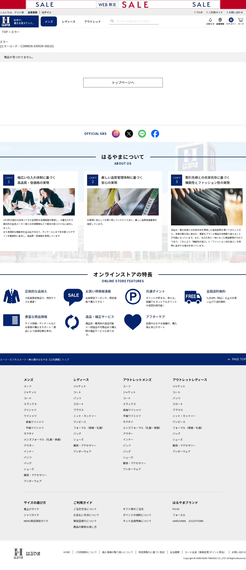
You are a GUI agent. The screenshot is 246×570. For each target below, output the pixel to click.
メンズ (49, 21)
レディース (68, 21)
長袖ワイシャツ (35, 422)
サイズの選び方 (35, 502)
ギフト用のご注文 (133, 509)
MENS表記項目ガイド (36, 521)
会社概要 (175, 552)
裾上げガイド (31, 509)
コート (28, 398)
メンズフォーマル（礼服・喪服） (43, 439)
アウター (29, 445)
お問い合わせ (236, 12)
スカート (78, 404)
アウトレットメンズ (137, 379)
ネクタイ (29, 433)
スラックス (30, 404)
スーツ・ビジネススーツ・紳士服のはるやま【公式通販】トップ (34, 359)
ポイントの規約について (137, 515)
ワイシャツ (30, 416)
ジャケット (30, 392)
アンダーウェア (33, 481)
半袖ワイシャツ (35, 428)
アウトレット (92, 21)
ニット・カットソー (85, 416)
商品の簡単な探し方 (85, 527)
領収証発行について (85, 521)
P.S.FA (176, 509)
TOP (5, 32)
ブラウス (78, 410)
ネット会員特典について (137, 521)
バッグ (28, 463)
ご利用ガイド (216, 12)
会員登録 (32, 12)
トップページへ (123, 82)
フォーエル (179, 515)
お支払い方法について (86, 515)
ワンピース (79, 422)
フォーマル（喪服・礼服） (88, 428)
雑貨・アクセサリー (35, 475)
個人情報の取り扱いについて (117, 552)
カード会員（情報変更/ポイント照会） (205, 552)
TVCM (199, 12)
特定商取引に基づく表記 (151, 552)
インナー (29, 451)
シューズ (29, 469)
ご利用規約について (86, 552)
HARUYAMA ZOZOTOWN (188, 521)
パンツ (28, 457)
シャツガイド (31, 515)
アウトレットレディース (190, 379)
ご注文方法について (85, 509)
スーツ (28, 386)
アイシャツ (30, 410)
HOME (66, 552)
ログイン (46, 12)
